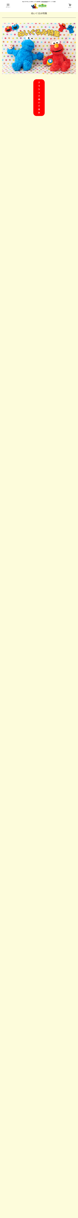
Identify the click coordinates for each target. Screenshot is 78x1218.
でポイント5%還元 (48, 1)
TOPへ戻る (71, 1203)
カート (69, 7)
